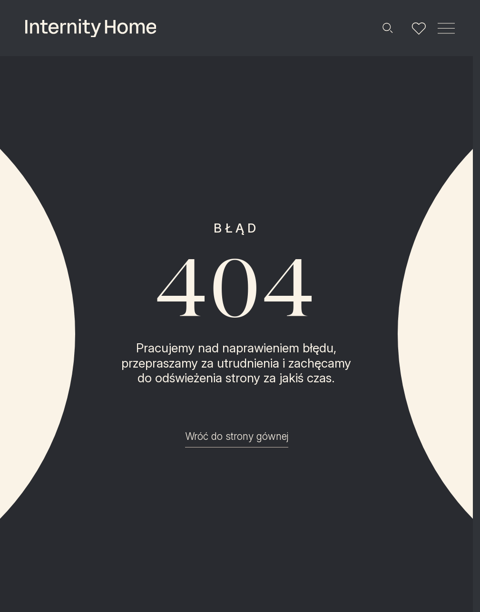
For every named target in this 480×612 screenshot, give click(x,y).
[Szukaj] (387, 28)
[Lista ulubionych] (418, 28)
